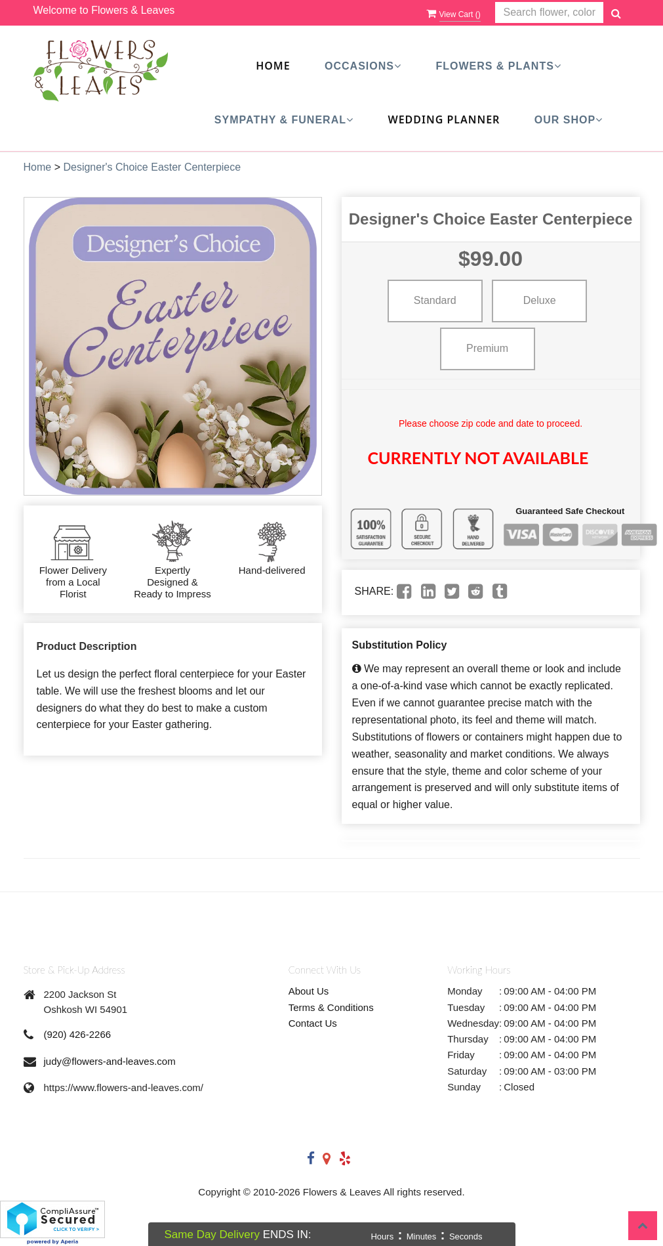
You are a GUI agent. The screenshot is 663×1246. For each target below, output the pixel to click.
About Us (309, 991)
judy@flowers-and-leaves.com (110, 1061)
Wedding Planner (444, 119)
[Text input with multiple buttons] (549, 13)
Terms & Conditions (331, 1007)
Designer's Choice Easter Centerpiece (152, 167)
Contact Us (313, 1023)
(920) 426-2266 (77, 1034)
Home (273, 65)
